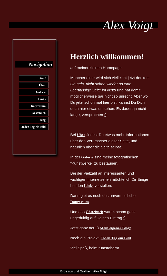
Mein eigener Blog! (115, 228)
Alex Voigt (100, 271)
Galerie (41, 92)
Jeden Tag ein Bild (34, 127)
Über (42, 85)
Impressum (38, 106)
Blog (43, 120)
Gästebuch (39, 113)
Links (42, 99)
